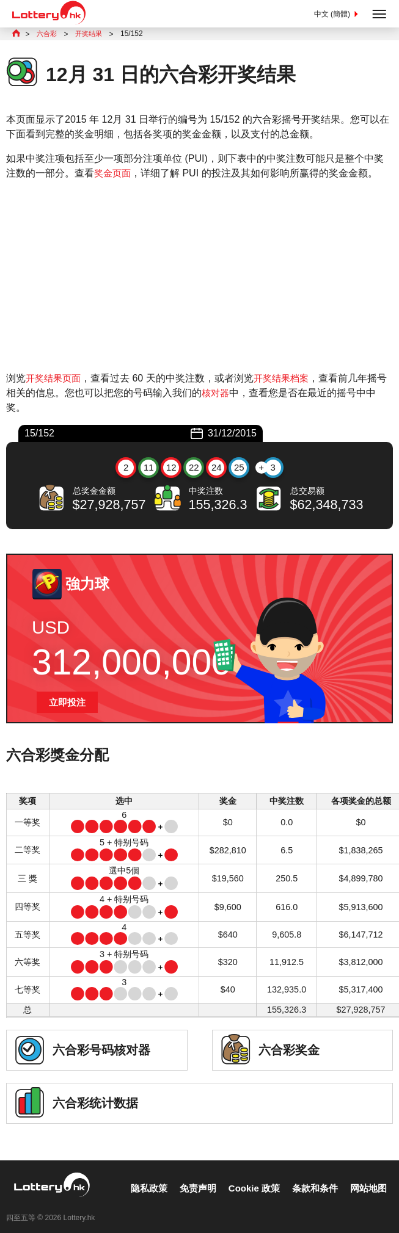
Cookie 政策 (246, 1178)
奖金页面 (113, 174)
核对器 (226, 394)
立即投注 (68, 704)
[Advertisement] (199, 277)
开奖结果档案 (286, 379)
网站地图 (367, 1178)
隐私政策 (136, 1178)
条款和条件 (311, 1178)
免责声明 (187, 1178)
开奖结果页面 (55, 379)
